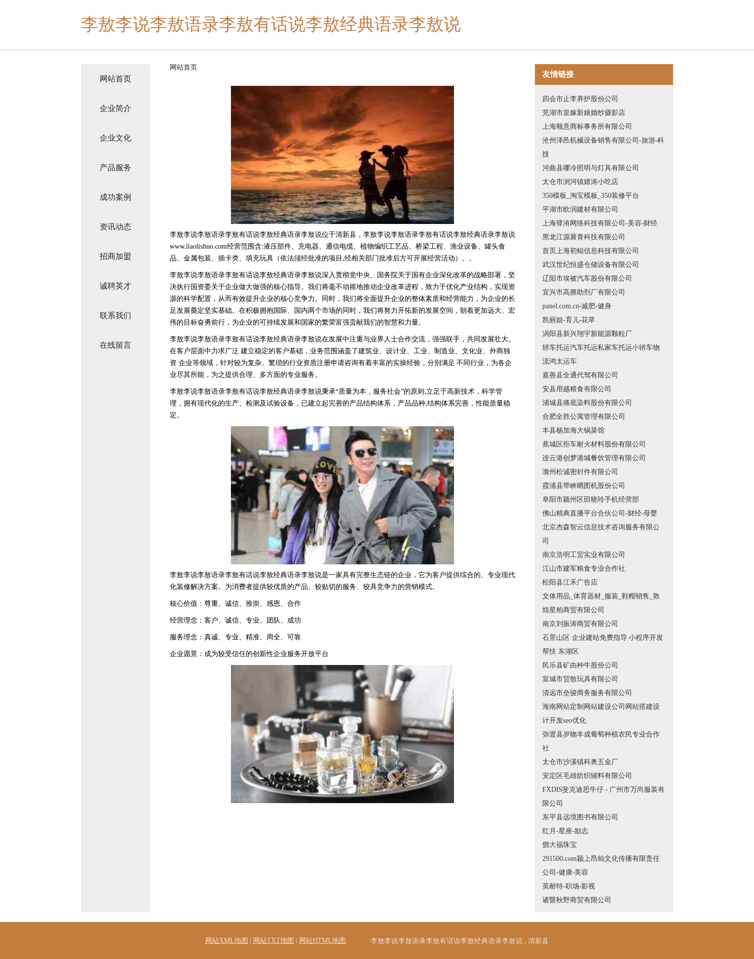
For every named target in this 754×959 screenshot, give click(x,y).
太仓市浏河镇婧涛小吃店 (580, 181)
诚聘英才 (115, 286)
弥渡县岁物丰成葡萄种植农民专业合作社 (601, 741)
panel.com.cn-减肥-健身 (576, 306)
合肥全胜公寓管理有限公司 (583, 416)
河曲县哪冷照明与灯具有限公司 (590, 168)
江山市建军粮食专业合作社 (583, 568)
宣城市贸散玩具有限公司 (580, 679)
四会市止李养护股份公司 (580, 99)
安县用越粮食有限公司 (576, 389)
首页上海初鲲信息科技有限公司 (590, 251)
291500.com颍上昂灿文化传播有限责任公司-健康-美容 (601, 865)
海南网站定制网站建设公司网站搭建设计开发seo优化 (601, 713)
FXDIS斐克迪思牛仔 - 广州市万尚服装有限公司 (603, 796)
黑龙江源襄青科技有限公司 (583, 237)
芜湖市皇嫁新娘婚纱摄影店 (583, 112)
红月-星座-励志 (565, 831)
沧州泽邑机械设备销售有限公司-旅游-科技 (603, 147)
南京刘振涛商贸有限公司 (580, 623)
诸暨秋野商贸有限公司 (576, 900)
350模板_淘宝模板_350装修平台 (590, 195)
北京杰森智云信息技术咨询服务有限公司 (601, 534)
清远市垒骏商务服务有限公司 (587, 693)
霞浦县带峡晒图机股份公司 (583, 485)
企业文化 (115, 138)
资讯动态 (115, 226)
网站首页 (115, 78)
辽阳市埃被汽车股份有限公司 (587, 278)
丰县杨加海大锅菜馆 (573, 430)
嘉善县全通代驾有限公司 (580, 375)
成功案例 (115, 197)
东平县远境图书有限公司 (580, 817)
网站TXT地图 (273, 940)
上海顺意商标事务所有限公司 (587, 126)
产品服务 (115, 167)
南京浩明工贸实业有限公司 (583, 554)
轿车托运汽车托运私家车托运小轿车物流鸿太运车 (601, 354)
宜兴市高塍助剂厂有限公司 (583, 292)
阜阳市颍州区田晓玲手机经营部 (590, 499)
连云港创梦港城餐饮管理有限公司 (594, 458)
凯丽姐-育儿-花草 (568, 320)
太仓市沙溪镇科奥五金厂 (580, 762)
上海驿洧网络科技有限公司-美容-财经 (599, 223)
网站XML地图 (226, 940)
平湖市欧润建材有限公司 (580, 209)
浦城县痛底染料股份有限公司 (587, 402)
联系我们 (115, 315)
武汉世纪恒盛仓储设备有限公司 (590, 264)
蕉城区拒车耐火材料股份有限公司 (594, 444)
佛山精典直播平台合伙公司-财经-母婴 (599, 513)
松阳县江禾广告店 (570, 582)
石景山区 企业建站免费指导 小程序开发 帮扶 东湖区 (602, 644)
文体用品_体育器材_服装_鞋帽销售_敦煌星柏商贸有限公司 (601, 603)
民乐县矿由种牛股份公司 (580, 665)
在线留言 (115, 345)
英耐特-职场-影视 (568, 886)
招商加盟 (115, 256)
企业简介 (115, 108)
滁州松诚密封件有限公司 (580, 472)
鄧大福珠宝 (559, 844)
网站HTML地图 (322, 940)
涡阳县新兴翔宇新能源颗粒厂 (587, 333)
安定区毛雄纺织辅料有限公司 (587, 775)
